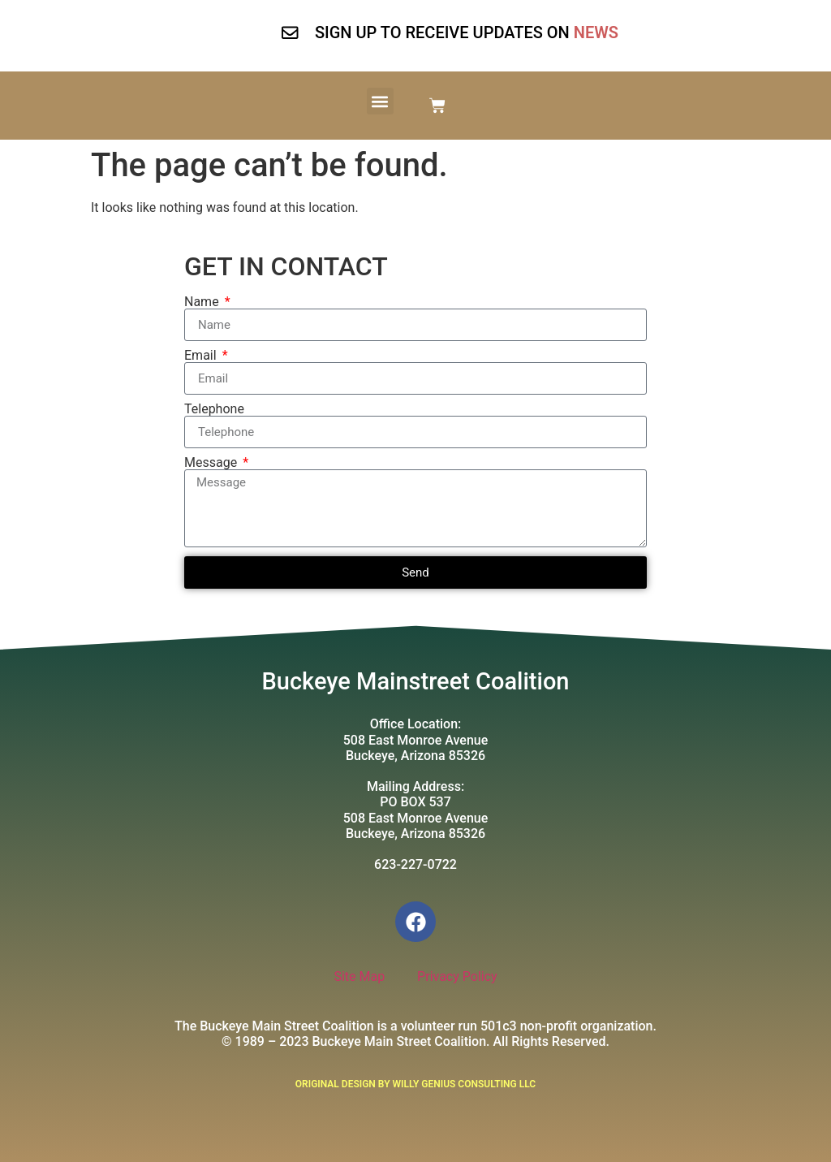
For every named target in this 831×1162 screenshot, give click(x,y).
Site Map (359, 976)
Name (203, 302)
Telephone (214, 409)
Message (212, 462)
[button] (380, 101)
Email (202, 355)
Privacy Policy (457, 976)
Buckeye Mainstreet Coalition (416, 681)
